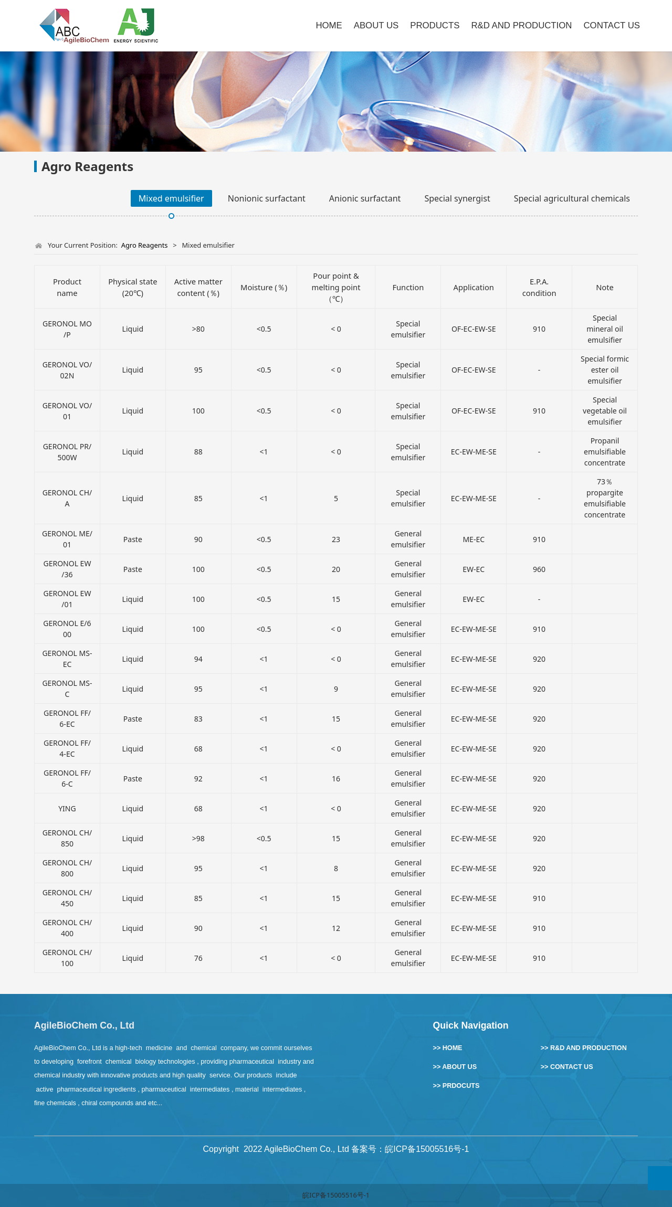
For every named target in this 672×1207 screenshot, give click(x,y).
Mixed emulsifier (171, 198)
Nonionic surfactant (267, 198)
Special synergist (457, 198)
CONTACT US (611, 25)
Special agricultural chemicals (572, 198)
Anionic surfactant (365, 198)
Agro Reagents (144, 245)
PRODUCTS (434, 25)
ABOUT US (376, 25)
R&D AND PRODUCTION (521, 25)
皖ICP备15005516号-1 (336, 1195)
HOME (329, 25)
